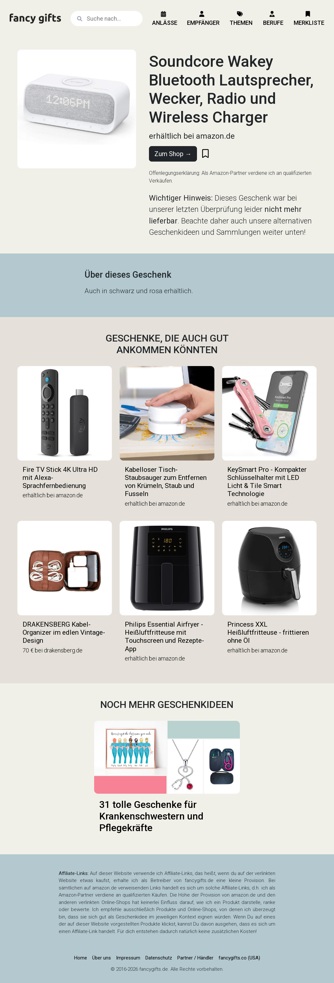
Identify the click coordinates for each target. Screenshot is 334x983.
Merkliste (309, 18)
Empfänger (203, 18)
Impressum (128, 958)
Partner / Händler (195, 958)
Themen (241, 18)
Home (80, 958)
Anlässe (164, 18)
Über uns (101, 958)
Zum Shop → (173, 154)
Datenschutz (158, 958)
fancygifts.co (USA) (239, 958)
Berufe (273, 18)
